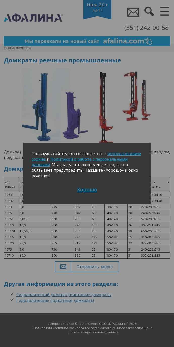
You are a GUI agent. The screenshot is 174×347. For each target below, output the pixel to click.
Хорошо (87, 189)
